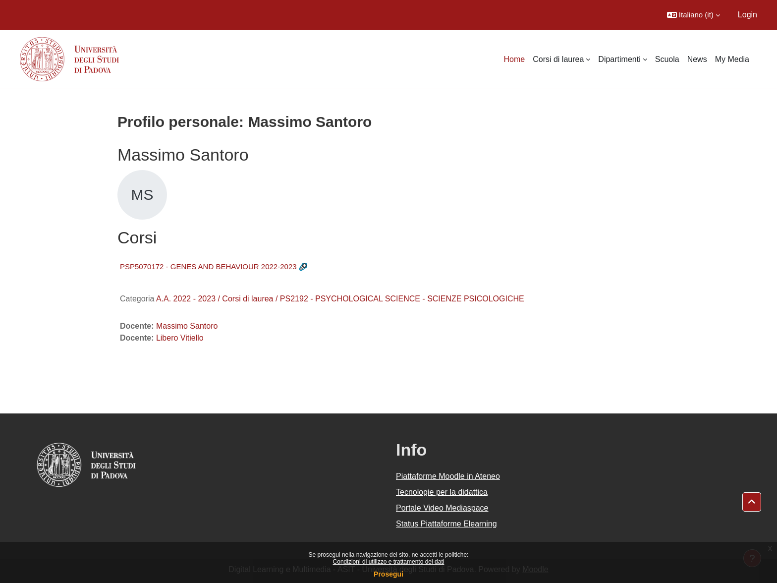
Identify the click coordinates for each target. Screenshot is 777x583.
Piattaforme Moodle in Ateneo (448, 476)
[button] (693, 15)
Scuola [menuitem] (667, 59)
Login (747, 14)
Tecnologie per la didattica (442, 492)
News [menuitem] (697, 59)
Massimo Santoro (187, 326)
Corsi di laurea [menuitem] (558, 59)
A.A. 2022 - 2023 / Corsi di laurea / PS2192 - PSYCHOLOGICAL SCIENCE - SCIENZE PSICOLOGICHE (340, 298)
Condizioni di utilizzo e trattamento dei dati (388, 561)
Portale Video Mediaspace (442, 508)
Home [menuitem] (514, 59)
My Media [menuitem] (732, 59)
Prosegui (388, 574)
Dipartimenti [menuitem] (619, 59)
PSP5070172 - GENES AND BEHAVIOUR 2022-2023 (208, 266)
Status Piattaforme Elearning (446, 524)
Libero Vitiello (180, 338)
